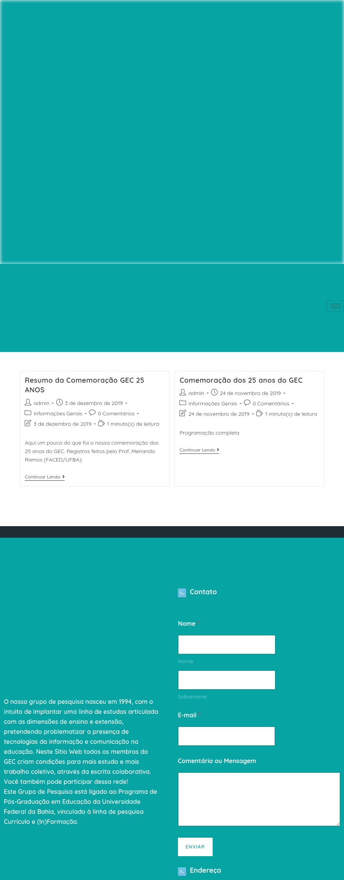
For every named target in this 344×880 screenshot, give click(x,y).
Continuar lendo (44, 477)
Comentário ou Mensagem (217, 763)
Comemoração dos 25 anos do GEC (241, 380)
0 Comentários (116, 413)
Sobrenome (192, 699)
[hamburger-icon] (335, 306)
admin (41, 403)
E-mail (189, 718)
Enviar (195, 849)
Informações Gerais (58, 413)
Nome (185, 664)
